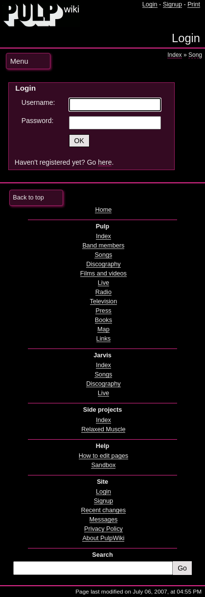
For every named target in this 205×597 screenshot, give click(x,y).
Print (193, 4)
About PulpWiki (103, 538)
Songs (103, 254)
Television (103, 301)
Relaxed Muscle (103, 429)
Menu (19, 61)
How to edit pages (103, 455)
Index (174, 54)
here (105, 162)
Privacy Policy (103, 528)
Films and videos (103, 273)
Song (195, 54)
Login (150, 4)
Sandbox (103, 465)
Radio (103, 292)
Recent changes (103, 510)
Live (103, 282)
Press (103, 310)
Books (103, 320)
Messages (104, 519)
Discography (103, 264)
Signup (172, 4)
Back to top (28, 197)
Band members (103, 245)
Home (103, 209)
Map (103, 329)
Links (103, 338)
